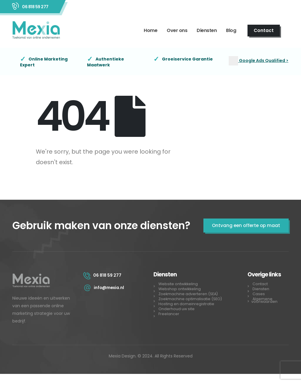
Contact (264, 30)
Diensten (207, 30)
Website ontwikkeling (178, 283)
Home (150, 30)
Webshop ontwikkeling (179, 288)
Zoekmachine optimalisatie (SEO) (190, 298)
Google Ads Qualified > (263, 60)
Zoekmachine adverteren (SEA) (188, 293)
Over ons (177, 30)
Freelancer (168, 313)
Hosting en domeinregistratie (186, 303)
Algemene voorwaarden (264, 300)
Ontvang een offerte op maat (246, 225)
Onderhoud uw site (176, 308)
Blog (231, 30)
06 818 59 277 (35, 7)
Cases (258, 293)
